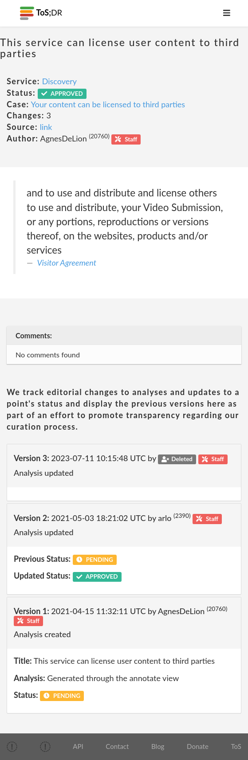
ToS (236, 746)
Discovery (59, 81)
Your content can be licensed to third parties (108, 104)
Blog (157, 746)
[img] (12, 746)
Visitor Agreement (67, 262)
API (78, 746)
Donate (198, 746)
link (46, 127)
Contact (117, 746)
